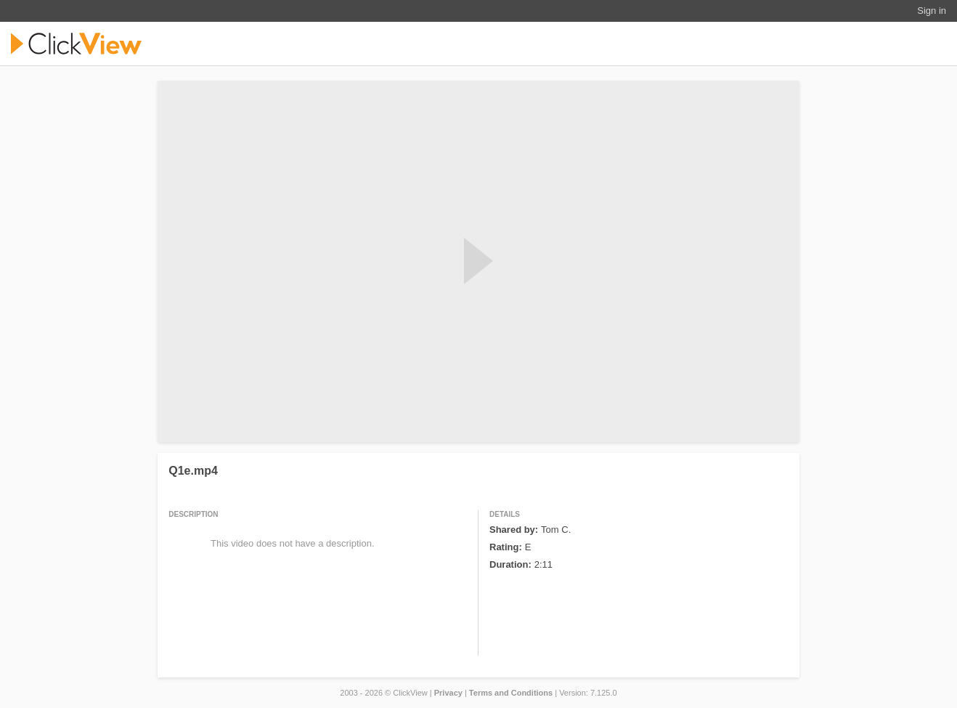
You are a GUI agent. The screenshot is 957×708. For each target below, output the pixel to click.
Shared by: (513, 529)
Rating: (505, 547)
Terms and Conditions (511, 692)
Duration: (510, 564)
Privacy (448, 692)
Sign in (931, 10)
